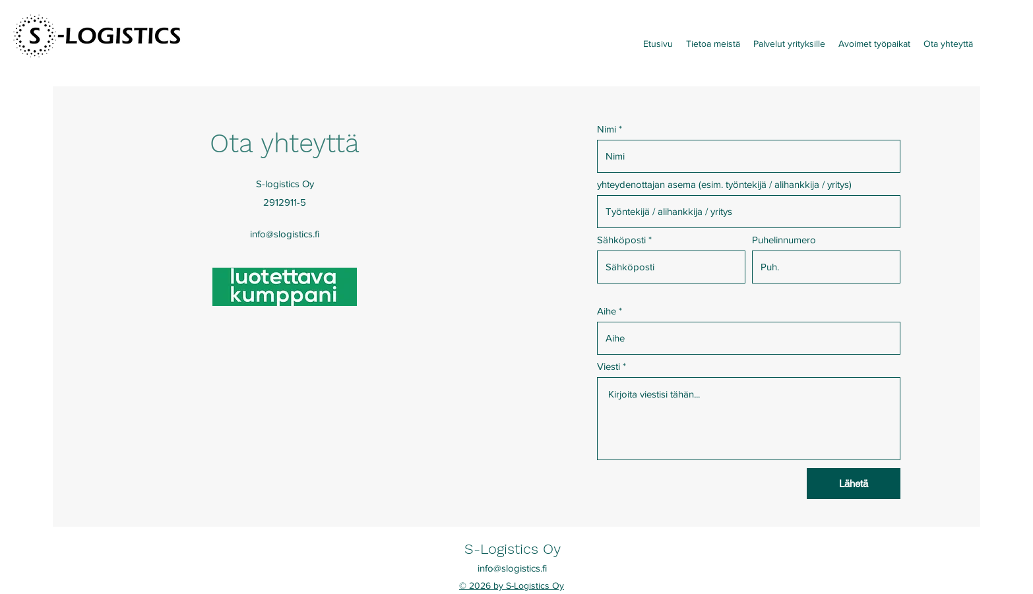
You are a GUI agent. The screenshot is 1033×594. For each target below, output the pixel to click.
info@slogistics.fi (284, 233)
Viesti (608, 366)
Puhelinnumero (784, 240)
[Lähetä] (853, 483)
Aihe (606, 311)
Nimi (606, 129)
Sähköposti (621, 240)
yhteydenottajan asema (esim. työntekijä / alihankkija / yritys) (724, 184)
